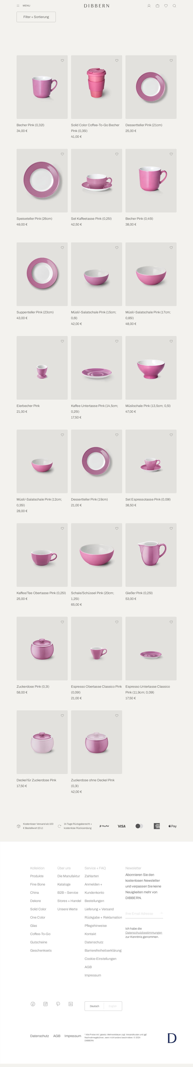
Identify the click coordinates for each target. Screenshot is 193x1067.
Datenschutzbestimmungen (143, 932)
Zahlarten (92, 876)
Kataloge (64, 884)
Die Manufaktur (68, 876)
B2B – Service (67, 892)
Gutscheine (38, 942)
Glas (33, 925)
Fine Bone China (37, 888)
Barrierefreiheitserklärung (103, 950)
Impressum (93, 975)
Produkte (37, 876)
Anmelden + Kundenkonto (94, 888)
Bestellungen (94, 901)
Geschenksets (41, 950)
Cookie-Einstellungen (100, 959)
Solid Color (38, 909)
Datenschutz (94, 942)
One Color (37, 917)
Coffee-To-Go (40, 934)
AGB (88, 967)
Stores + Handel (69, 901)
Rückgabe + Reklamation (103, 917)
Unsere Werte (67, 909)
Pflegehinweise (96, 925)
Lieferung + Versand (99, 909)
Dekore (35, 901)
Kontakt (90, 934)
